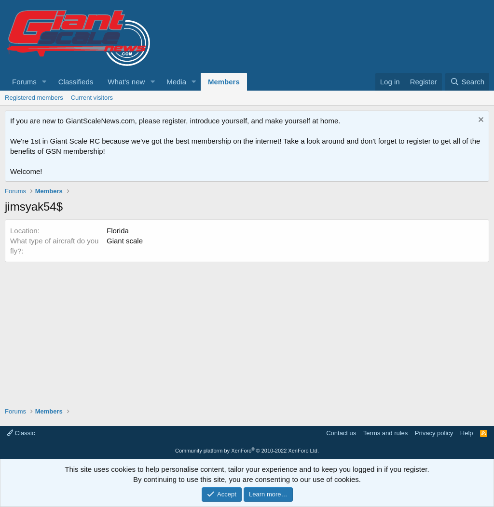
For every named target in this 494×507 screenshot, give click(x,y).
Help (466, 433)
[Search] (467, 82)
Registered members (34, 97)
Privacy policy (434, 433)
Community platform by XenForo (247, 451)
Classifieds (76, 82)
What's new (126, 82)
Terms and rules (385, 433)
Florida (118, 231)
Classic (21, 433)
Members (224, 82)
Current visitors (92, 97)
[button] (44, 82)
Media (176, 82)
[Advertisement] (247, 329)
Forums (24, 82)
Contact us (341, 433)
